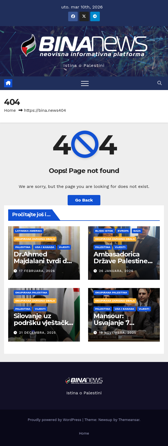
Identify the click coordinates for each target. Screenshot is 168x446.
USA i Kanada (44, 247)
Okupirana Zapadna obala (35, 238)
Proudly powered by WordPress (55, 420)
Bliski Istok (104, 230)
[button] (159, 83)
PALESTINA (22, 247)
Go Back (84, 200)
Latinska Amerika (28, 230)
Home (10, 110)
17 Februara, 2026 (37, 271)
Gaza (137, 230)
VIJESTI (64, 247)
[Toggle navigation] (84, 83)
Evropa (123, 230)
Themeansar (128, 420)
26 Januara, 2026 (116, 271)
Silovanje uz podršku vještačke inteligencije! (43, 322)
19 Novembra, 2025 (117, 332)
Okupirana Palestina (31, 292)
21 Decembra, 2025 (37, 332)
